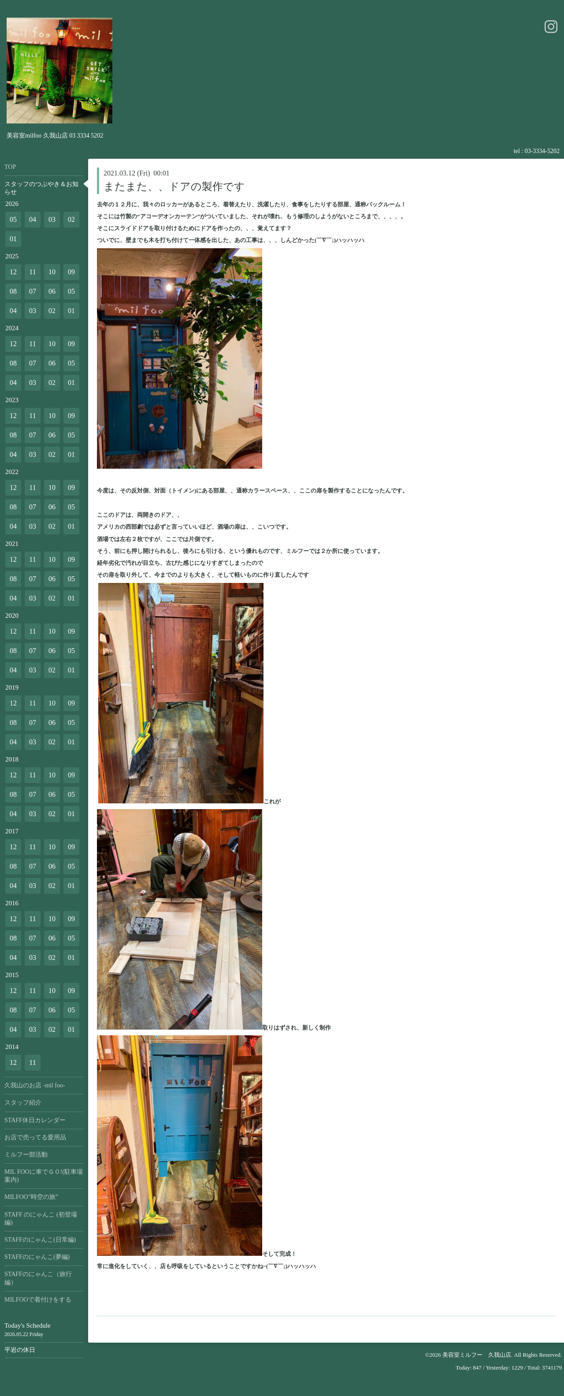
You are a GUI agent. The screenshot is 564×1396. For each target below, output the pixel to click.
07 (32, 291)
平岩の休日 (19, 1350)
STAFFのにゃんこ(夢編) (37, 1257)
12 (13, 272)
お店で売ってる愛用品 (35, 1137)
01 (13, 239)
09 (71, 272)
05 (13, 219)
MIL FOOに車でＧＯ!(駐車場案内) (43, 1175)
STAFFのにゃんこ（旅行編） (38, 1278)
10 (52, 272)
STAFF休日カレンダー (35, 1120)
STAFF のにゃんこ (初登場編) (40, 1218)
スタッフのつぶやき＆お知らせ (41, 188)
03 (52, 219)
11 (32, 272)
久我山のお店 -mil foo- (34, 1085)
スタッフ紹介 (22, 1102)
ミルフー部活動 (26, 1154)
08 (13, 291)
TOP (10, 167)
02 (71, 219)
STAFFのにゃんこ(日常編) (40, 1239)
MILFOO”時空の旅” (31, 1197)
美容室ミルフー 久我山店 (476, 1354)
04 (32, 219)
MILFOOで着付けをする (37, 1299)
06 (52, 291)
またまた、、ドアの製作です (174, 186)
